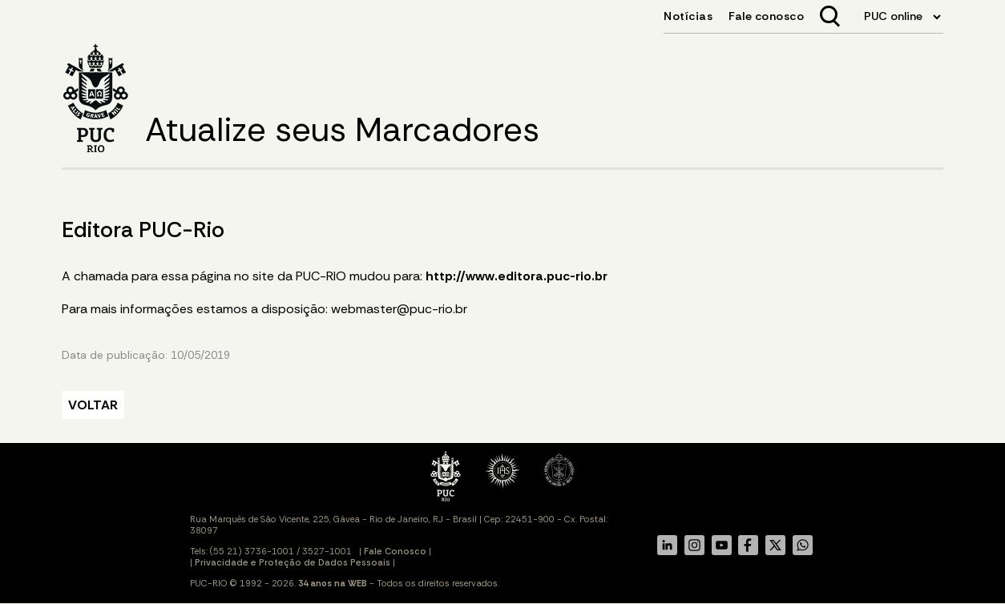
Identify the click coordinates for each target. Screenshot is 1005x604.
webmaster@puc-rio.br (399, 308)
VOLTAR (93, 405)
